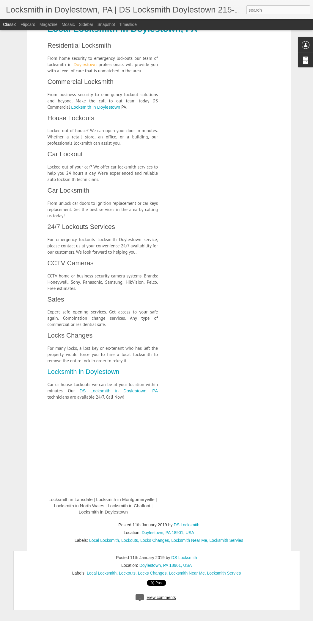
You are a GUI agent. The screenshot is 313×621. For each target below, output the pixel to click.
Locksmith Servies (224, 573)
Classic (9, 24)
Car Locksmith (68, 50)
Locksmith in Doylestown (83, 232)
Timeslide (128, 24)
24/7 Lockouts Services (81, 87)
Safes (56, 159)
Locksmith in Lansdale (68, 532)
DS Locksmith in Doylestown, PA (119, 251)
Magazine (49, 24)
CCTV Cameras (71, 123)
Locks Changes (70, 196)
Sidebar (86, 24)
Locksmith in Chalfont (126, 538)
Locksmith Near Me (187, 573)
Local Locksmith (102, 573)
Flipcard (28, 24)
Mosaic (68, 24)
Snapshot (106, 24)
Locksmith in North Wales (76, 538)
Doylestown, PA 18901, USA (165, 565)
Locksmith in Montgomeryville (123, 532)
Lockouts (127, 573)
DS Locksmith (184, 557)
